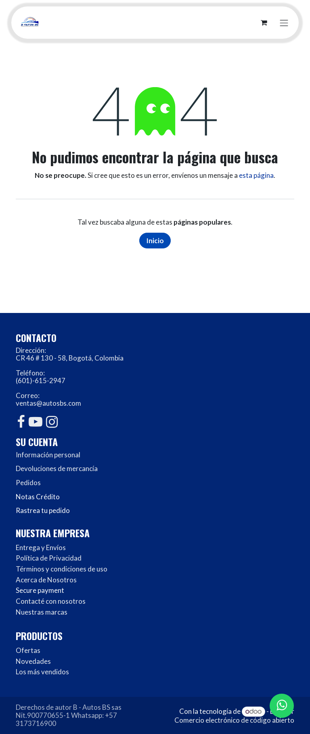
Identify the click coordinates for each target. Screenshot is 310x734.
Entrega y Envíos (41, 547)
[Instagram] (52, 422)
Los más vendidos (42, 671)
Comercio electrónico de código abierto (234, 720)
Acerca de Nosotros (46, 580)
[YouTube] (35, 422)
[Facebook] (21, 422)
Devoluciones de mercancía (57, 468)
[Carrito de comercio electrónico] (264, 22)
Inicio (155, 240)
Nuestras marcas (41, 612)
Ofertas (28, 650)
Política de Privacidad (49, 558)
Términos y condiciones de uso (61, 569)
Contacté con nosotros (51, 601)
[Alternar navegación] (284, 22)
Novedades (33, 661)
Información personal (48, 454)
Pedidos (28, 482)
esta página (256, 175)
